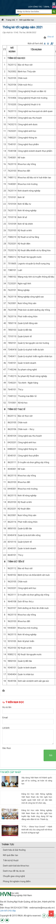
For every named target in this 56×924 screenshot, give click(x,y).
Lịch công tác (35, 6)
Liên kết (3, 910)
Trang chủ (8, 20)
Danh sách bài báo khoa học (16, 865)
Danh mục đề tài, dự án (14, 871)
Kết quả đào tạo (26, 20)
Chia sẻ (50, 37)
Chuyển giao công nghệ (14, 876)
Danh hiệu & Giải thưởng (14, 850)
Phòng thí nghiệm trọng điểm (17, 881)
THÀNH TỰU (7, 844)
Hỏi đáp (12, 910)
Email (47, 6)
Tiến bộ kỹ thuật (11, 860)
